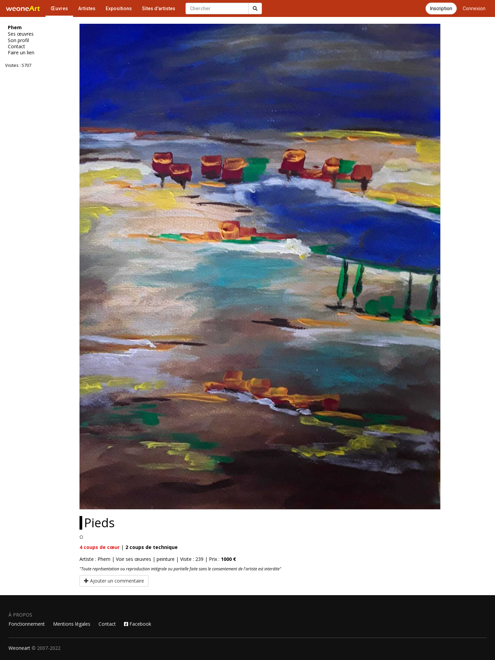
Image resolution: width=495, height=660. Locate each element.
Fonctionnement (26, 624)
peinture (166, 559)
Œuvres (59, 8)
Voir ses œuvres (133, 559)
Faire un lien (21, 53)
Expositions (119, 8)
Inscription (441, 8)
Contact (16, 46)
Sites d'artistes (158, 8)
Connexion (474, 8)
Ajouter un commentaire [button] (114, 581)
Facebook (137, 624)
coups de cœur (99, 547)
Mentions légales (71, 624)
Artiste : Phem (94, 559)
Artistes (86, 8)
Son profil (18, 40)
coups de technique (151, 547)
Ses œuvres (21, 34)
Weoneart (19, 648)
